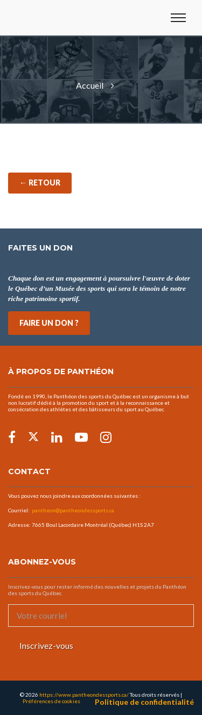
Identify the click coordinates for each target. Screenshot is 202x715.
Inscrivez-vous (46, 645)
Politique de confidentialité (144, 702)
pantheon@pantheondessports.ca (73, 510)
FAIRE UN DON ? (49, 322)
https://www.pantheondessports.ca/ (84, 694)
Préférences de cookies (51, 701)
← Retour (39, 182)
